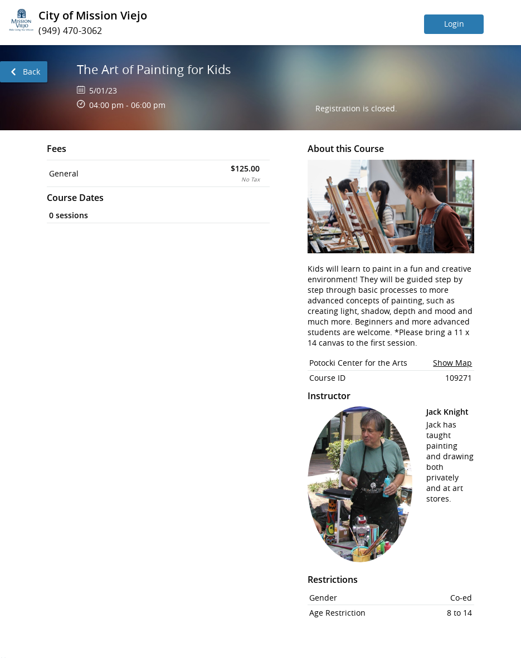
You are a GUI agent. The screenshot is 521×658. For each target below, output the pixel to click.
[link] (23, 71)
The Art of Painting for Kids (154, 69)
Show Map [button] (452, 362)
